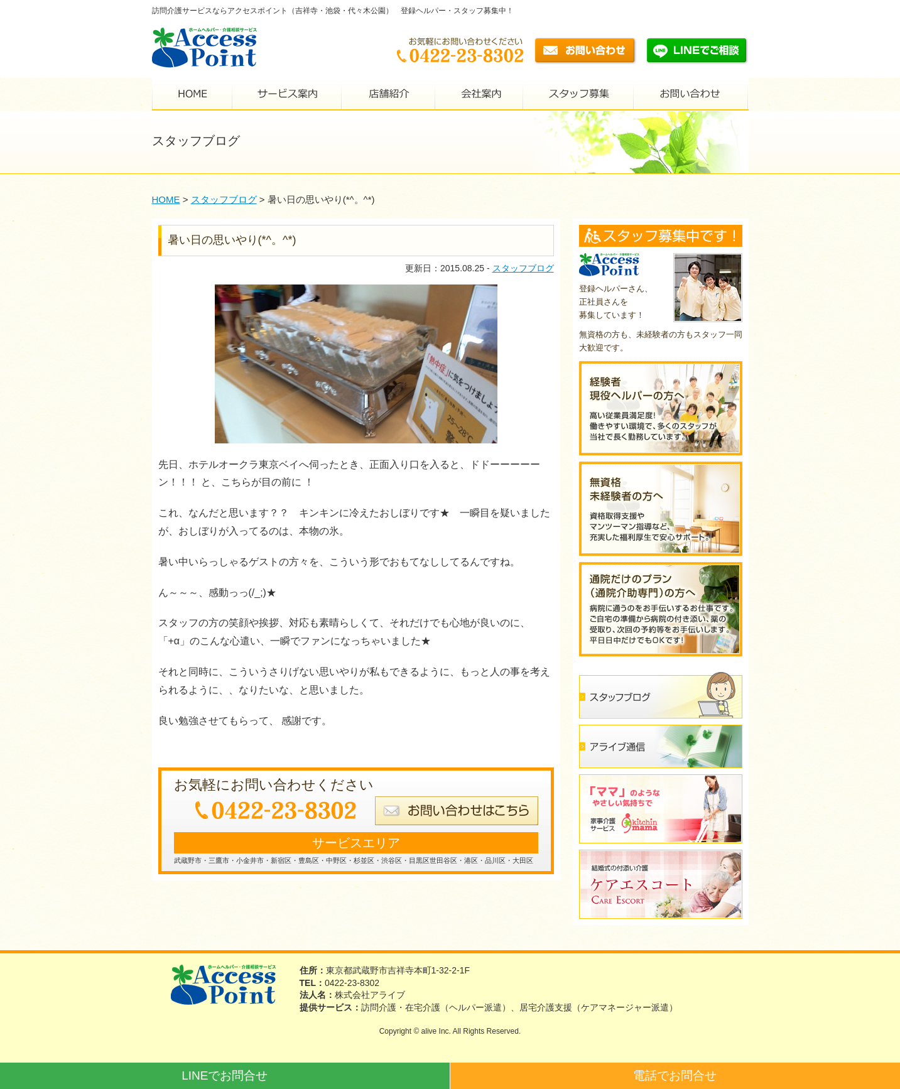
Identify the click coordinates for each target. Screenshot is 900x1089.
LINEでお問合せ (225, 1075)
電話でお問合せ (675, 1075)
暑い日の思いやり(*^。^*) (232, 240)
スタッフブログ (523, 268)
